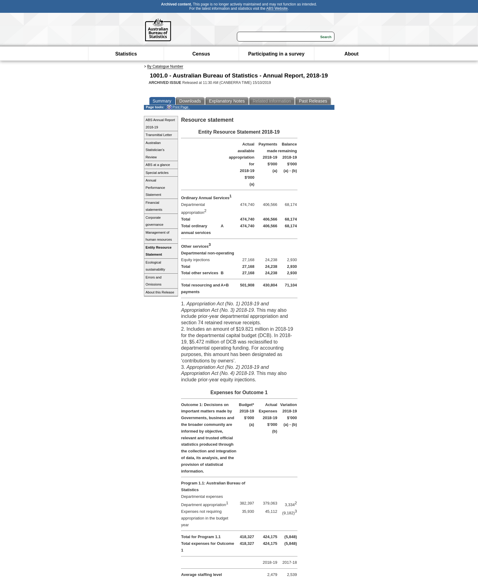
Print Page (177, 107)
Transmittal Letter (159, 135)
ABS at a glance (158, 165)
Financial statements (154, 206)
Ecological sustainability (155, 266)
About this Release (160, 292)
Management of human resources (159, 236)
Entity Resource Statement (159, 251)
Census (201, 53)
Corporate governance (154, 221)
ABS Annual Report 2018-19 (160, 123)
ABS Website (276, 8)
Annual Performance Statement (155, 187)
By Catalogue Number (165, 66)
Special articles (157, 172)
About (351, 53)
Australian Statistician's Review (155, 150)
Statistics (126, 53)
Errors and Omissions (154, 280)
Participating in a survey (276, 53)
